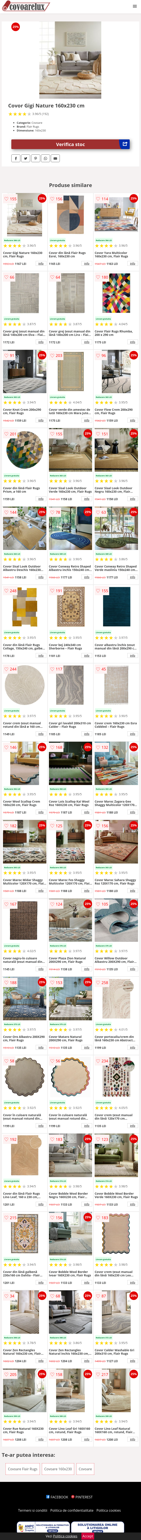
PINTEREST (82, 1497)
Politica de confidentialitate (72, 1510)
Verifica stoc (93, 144)
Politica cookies (109, 1510)
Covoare (85, 1469)
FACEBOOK (57, 1497)
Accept (87, 1536)
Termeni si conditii (32, 1510)
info (41, 263)
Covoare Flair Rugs (22, 1469)
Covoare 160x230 (58, 1469)
